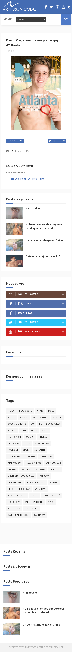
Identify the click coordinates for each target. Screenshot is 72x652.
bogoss (12, 469)
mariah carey (15, 482)
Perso (11, 411)
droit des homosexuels (21, 476)
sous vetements (17, 424)
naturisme (40, 489)
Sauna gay (39, 515)
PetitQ (11, 417)
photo (40, 411)
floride (24, 417)
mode (51, 411)
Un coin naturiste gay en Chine (44, 240)
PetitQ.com (14, 508)
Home (8, 19)
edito (27, 443)
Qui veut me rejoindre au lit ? (43, 256)
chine (23, 430)
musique (57, 417)
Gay (33, 424)
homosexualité (51, 495)
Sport (26, 450)
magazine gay (15, 141)
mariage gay (14, 463)
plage (51, 502)
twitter (25, 469)
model (45, 430)
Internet (43, 437)
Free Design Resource (51, 647)
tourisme (13, 450)
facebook (44, 476)
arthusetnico (40, 417)
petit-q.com (14, 437)
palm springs (33, 463)
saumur (29, 437)
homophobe (31, 508)
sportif (30, 456)
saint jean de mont (19, 515)
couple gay (46, 456)
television (13, 443)
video (34, 430)
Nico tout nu (33, 208)
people (12, 430)
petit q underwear (49, 424)
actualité (40, 450)
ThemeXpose (29, 647)
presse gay (14, 502)
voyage (54, 482)
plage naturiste (17, 495)
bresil (11, 489)
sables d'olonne (34, 502)
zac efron (39, 469)
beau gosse (25, 411)
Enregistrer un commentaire (27, 178)
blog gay (55, 469)
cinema (34, 495)
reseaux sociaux (36, 482)
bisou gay (24, 489)
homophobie (15, 456)
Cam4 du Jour (53, 463)
